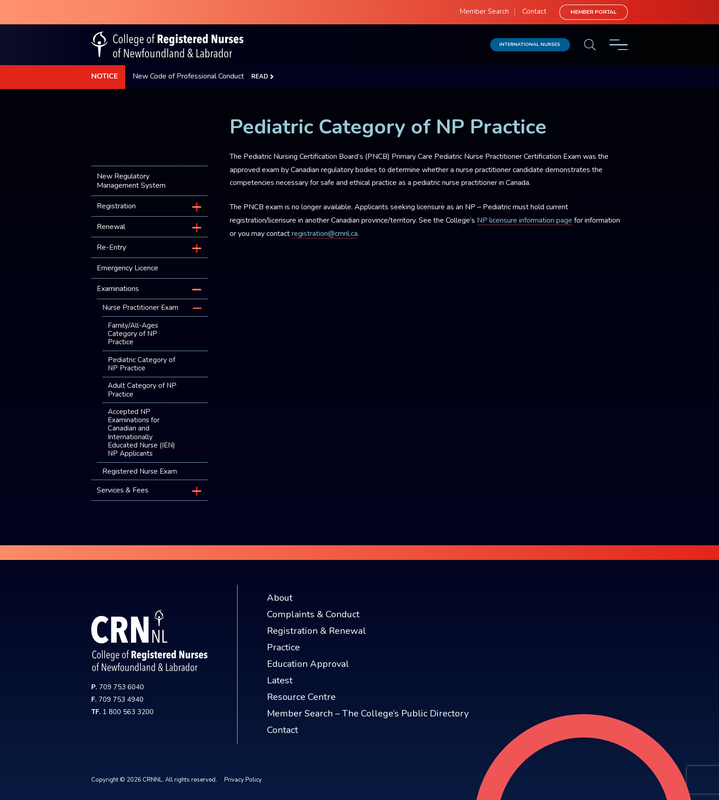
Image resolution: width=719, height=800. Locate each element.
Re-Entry (111, 247)
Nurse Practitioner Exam (140, 307)
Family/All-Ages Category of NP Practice (133, 334)
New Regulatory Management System (131, 180)
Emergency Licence (127, 268)
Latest (280, 680)
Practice (283, 647)
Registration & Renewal (316, 631)
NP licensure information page (524, 220)
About (280, 598)
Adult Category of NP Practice (142, 389)
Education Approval (308, 664)
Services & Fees (123, 490)
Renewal (111, 227)
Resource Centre (301, 697)
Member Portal (593, 12)
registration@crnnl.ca (325, 234)
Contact (534, 11)
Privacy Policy (243, 780)
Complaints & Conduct (313, 614)
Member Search (484, 11)
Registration (116, 206)
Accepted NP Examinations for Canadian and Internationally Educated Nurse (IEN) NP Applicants (141, 432)
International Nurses (529, 44)
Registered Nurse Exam (139, 471)
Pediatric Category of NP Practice (141, 364)
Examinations (118, 289)
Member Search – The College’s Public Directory (368, 713)
